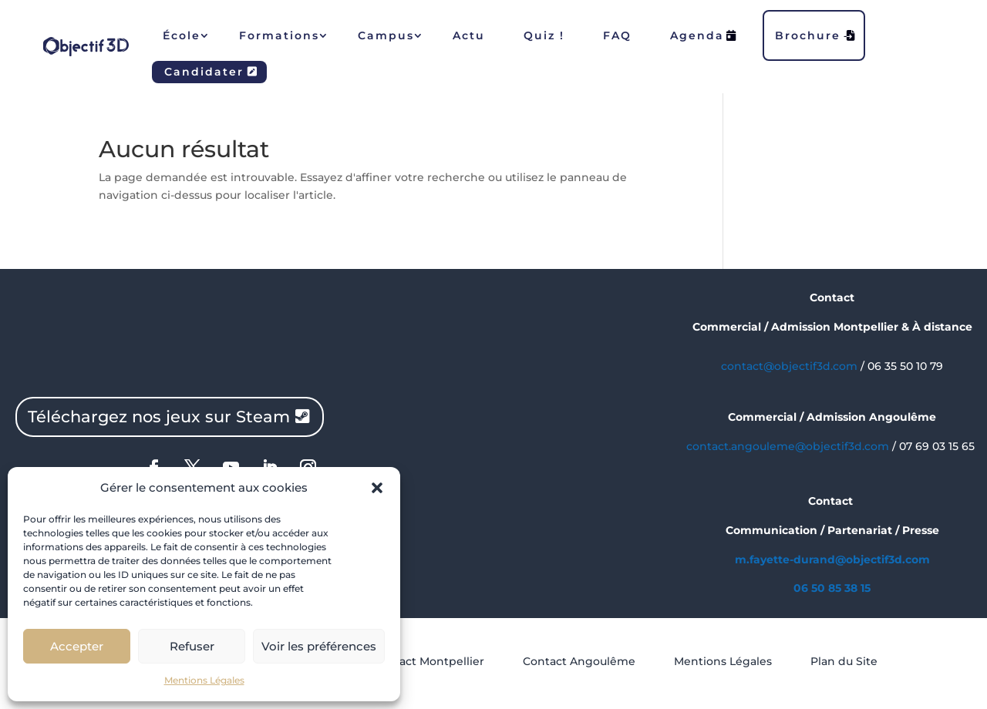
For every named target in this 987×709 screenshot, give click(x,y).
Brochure (815, 35)
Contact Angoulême (579, 661)
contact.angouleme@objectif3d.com (787, 446)
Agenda (703, 35)
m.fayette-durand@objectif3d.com (832, 559)
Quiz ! (544, 35)
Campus (386, 35)
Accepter (76, 646)
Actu (469, 35)
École (181, 35)
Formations (279, 35)
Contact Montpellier (428, 661)
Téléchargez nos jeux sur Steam (159, 416)
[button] (377, 488)
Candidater (211, 72)
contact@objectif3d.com (789, 366)
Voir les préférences (318, 646)
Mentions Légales (204, 680)
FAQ (617, 35)
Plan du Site (844, 661)
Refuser (192, 646)
